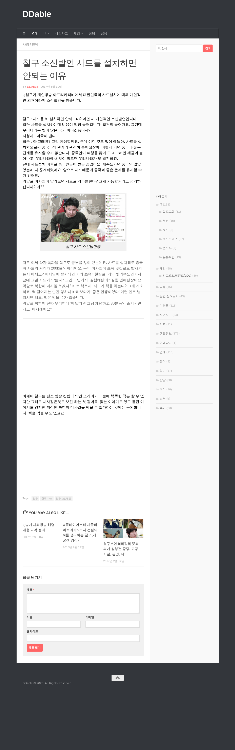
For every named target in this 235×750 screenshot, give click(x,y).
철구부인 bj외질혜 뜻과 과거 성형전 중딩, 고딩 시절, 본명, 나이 (121, 549)
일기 (163, 370)
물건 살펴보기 (169, 296)
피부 (163, 398)
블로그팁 (169, 211)
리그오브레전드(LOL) (177, 275)
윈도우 (167, 248)
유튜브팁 (169, 257)
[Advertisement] (83, 450)
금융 (104, 33)
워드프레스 (170, 239)
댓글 (30, 589)
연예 (34, 33)
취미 (163, 389)
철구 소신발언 (63, 498)
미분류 (164, 305)
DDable (37, 14)
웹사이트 (32, 631)
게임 (77, 33)
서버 (166, 220)
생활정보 (166, 333)
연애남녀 (166, 342)
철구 (35, 498)
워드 (166, 229)
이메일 (89, 617)
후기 (163, 408)
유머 (163, 361)
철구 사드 (47, 498)
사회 (26, 44)
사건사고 (61, 33)
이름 (29, 617)
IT (44, 33)
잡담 (92, 33)
